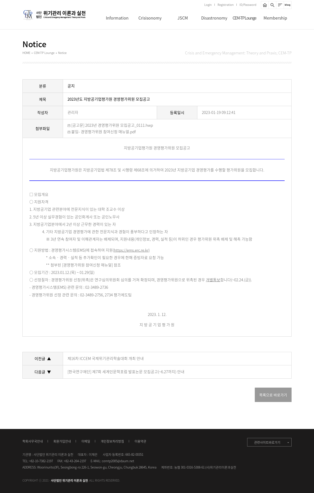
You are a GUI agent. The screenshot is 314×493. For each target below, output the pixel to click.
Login (208, 4)
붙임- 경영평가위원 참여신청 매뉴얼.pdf (102, 131)
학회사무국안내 (32, 441)
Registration (226, 4)
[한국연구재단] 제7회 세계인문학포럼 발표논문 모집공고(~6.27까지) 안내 (126, 371)
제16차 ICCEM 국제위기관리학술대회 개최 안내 (106, 358)
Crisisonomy (149, 18)
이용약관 (140, 441)
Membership (275, 18)
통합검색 (272, 5)
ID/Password (248, 4)
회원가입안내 (62, 441)
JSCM (182, 18)
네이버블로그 (288, 5)
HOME (265, 5)
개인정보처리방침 (112, 441)
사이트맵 (280, 5)
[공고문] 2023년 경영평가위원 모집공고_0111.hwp (110, 125)
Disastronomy (214, 18)
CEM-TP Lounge (244, 18)
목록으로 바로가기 (273, 395)
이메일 (85, 441)
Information (117, 18)
